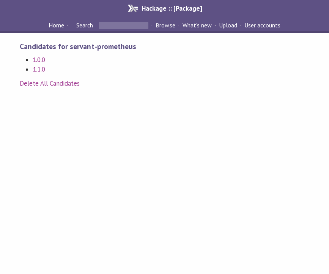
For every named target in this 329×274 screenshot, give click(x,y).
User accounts (262, 25)
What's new (197, 25)
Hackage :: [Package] (172, 8)
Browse (165, 25)
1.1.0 (39, 69)
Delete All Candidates (50, 83)
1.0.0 (39, 60)
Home (56, 25)
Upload (228, 25)
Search (84, 25)
